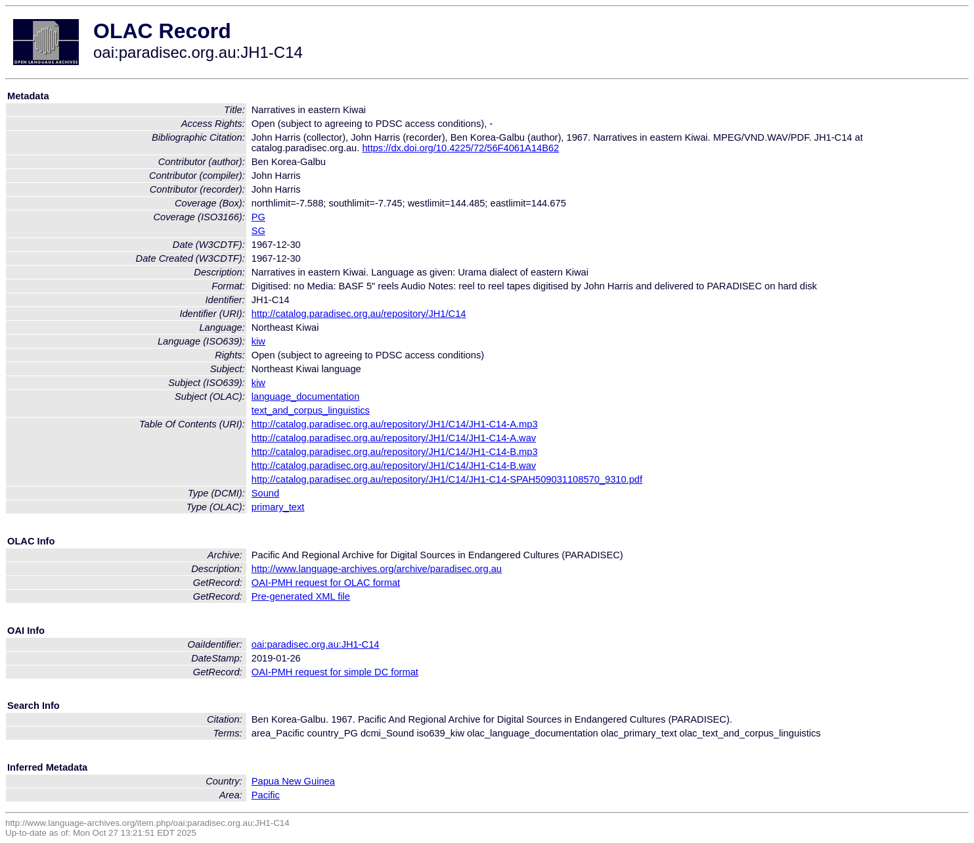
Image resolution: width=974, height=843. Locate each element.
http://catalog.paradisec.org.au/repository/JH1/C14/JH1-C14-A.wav (394, 438)
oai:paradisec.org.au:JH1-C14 (316, 644)
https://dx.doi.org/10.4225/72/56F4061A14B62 (460, 148)
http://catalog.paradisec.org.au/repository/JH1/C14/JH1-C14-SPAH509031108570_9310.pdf (447, 479)
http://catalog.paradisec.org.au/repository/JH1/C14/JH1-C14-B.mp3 (395, 451)
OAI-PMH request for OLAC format (326, 582)
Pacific (266, 795)
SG (258, 231)
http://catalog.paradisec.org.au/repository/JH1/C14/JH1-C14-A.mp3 (395, 424)
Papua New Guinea (293, 781)
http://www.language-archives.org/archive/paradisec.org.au (377, 569)
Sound (265, 493)
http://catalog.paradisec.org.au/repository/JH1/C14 (359, 313)
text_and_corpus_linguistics (311, 410)
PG (258, 217)
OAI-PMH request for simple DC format (335, 672)
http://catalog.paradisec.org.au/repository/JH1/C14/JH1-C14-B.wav (394, 465)
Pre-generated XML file (301, 596)
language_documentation (306, 396)
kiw (258, 341)
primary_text (278, 507)
